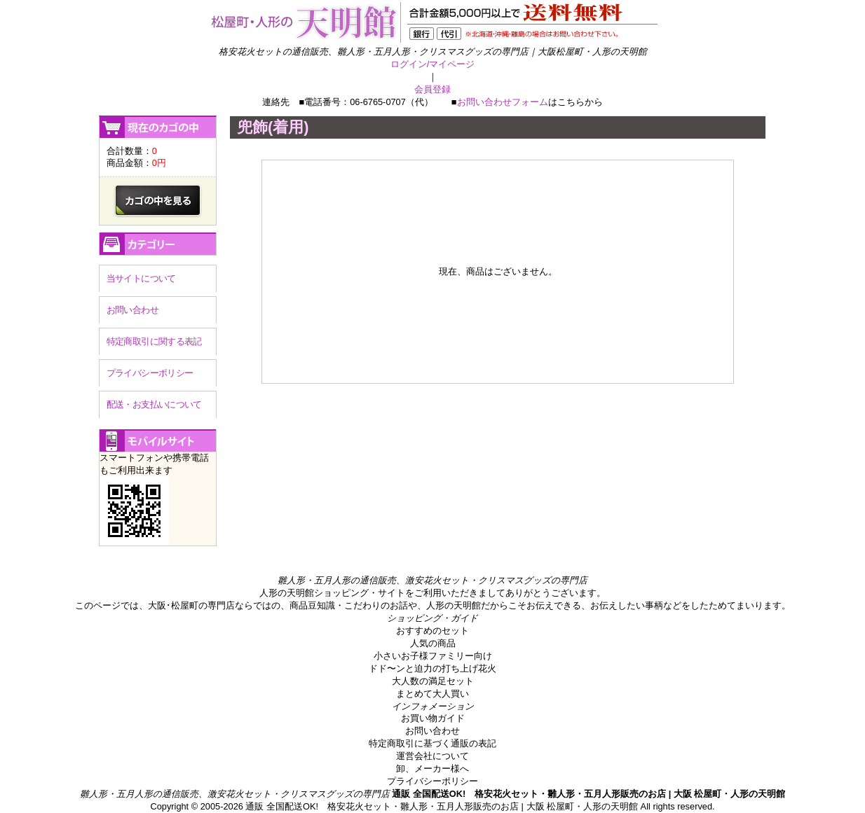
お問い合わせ (132, 310)
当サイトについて (141, 278)
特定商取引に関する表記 (154, 341)
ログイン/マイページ (432, 64)
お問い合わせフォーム (502, 102)
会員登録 (432, 89)
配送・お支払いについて (154, 404)
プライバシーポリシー (150, 373)
